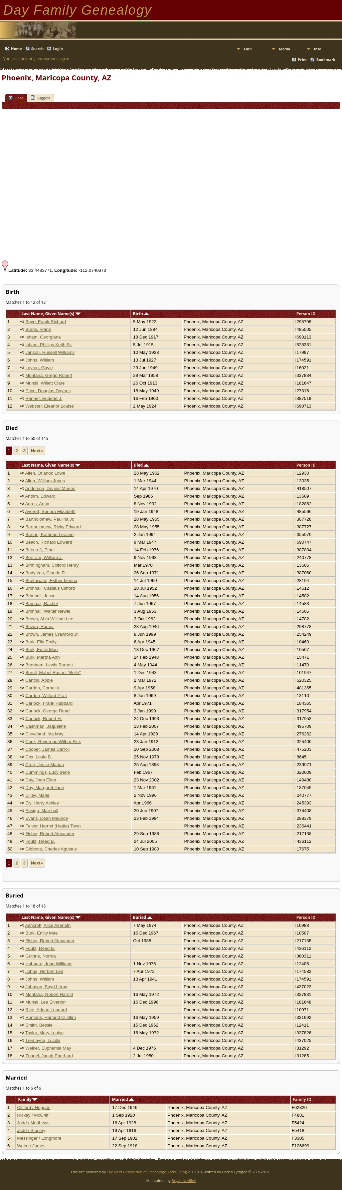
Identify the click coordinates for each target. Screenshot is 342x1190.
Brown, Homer (39, 626)
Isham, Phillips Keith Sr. (48, 344)
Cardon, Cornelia (42, 687)
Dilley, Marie (37, 795)
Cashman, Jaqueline (45, 726)
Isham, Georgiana (43, 337)
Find (248, 48)
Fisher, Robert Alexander (49, 833)
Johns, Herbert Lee (44, 971)
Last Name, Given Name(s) (50, 314)
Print (302, 59)
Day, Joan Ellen (40, 779)
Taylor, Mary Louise (44, 1032)
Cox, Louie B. (38, 756)
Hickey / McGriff (32, 1115)
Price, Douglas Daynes (48, 390)
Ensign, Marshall (41, 810)
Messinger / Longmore (39, 1138)
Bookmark (325, 59)
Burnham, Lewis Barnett (49, 664)
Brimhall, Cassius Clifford (50, 588)
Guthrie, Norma (40, 956)
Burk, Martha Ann (42, 657)
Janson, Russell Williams (49, 352)
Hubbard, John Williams (48, 963)
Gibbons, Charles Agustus (51, 848)
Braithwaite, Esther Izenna (51, 580)
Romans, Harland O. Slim (50, 1017)
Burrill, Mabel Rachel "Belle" (53, 672)
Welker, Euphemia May (48, 1048)
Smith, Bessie (38, 1025)
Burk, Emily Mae (41, 649)
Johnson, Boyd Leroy (46, 986)
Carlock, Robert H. (43, 718)
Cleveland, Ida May (44, 733)
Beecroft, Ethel (39, 549)
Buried (142, 917)
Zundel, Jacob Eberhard (49, 1055)
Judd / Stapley (31, 1130)
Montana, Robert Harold (49, 994)
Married (123, 1099)
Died (141, 465)
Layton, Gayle (39, 367)
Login (58, 48)
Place (15, 97)
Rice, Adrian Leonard (46, 1009)
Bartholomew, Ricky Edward (53, 526)
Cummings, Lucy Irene (47, 772)
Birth (141, 314)
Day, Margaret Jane (44, 787)
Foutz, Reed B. (40, 841)
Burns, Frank (38, 329)
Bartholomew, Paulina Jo (49, 519)
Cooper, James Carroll (47, 749)
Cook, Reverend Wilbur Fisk (53, 741)
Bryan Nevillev (184, 1180)
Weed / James (31, 1145)
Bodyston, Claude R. (45, 572)
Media (284, 48)
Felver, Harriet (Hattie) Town (53, 825)
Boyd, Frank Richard (45, 321)
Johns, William (39, 360)
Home (16, 48)
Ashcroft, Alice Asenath (47, 925)
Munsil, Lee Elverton (45, 1002)
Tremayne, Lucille (42, 1040)
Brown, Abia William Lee (49, 618)
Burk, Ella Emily (40, 641)
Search (37, 48)
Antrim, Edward (40, 496)
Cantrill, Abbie (39, 680)
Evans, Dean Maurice (46, 818)
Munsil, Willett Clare (45, 383)
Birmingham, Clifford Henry (52, 565)
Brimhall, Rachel (41, 603)
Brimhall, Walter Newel (47, 611)
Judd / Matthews (33, 1122)
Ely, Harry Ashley (42, 802)
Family (27, 1099)
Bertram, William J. (44, 557)
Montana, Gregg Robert (48, 375)
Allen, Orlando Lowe (45, 473)
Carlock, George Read (47, 710)
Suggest (40, 97)
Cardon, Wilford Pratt (46, 695)
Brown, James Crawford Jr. (52, 634)
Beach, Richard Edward (48, 542)
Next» (37, 450)
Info (317, 48)
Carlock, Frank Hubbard (48, 703)
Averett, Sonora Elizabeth (50, 511)
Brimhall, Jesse (40, 595)
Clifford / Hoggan (33, 1107)
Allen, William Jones (45, 480)
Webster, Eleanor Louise (49, 406)
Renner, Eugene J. (43, 398)
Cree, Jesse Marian (44, 764)
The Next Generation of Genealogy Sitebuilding (147, 1171)
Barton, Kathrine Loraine (49, 534)
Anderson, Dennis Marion (50, 488)
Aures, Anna (37, 503)
